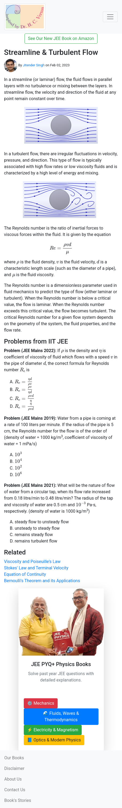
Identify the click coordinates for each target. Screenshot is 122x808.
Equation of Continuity (25, 574)
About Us (13, 779)
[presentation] (61, 248)
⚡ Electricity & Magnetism (52, 729)
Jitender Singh (34, 65)
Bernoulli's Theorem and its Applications (42, 580)
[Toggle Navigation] (110, 16)
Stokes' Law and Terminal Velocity (36, 567)
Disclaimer (14, 768)
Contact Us (14, 789)
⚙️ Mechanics (40, 703)
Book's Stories (17, 800)
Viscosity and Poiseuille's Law (32, 561)
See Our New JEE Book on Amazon (61, 38)
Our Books (14, 757)
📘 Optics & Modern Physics (54, 739)
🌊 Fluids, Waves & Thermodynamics (61, 716)
